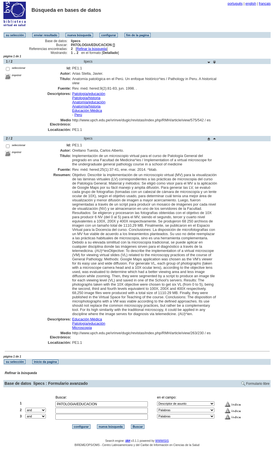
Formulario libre (258, 384)
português (235, 4)
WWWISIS (162, 440)
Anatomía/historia (86, 106)
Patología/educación (88, 94)
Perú (78, 115)
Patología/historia (86, 98)
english (250, 4)
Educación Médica (87, 110)
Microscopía (82, 328)
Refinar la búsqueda (91, 49)
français (265, 4)
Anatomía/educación (89, 102)
